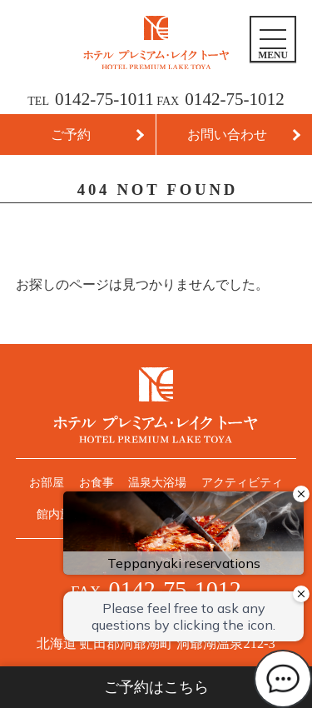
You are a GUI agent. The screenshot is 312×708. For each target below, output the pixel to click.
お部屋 (46, 482)
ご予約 (71, 134)
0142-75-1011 (104, 99)
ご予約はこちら (156, 687)
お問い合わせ (227, 134)
